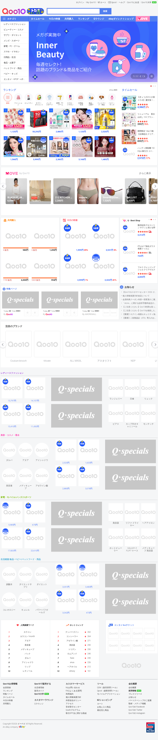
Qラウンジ (38, 704)
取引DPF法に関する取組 (76, 713)
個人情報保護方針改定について (136, 296)
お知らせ (129, 287)
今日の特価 (72, 220)
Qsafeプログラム (73, 710)
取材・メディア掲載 (137, 703)
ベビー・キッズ (11, 74)
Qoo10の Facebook (137, 707)
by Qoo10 (25, 173)
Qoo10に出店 (133, 2)
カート (103, 2)
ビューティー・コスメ (14, 29)
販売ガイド (39, 691)
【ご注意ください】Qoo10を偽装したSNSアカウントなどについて (140, 310)
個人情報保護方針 (73, 697)
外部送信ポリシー (73, 700)
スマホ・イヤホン (12, 51)
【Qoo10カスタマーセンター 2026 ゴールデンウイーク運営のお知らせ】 (140, 292)
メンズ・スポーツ (12, 40)
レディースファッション (14, 24)
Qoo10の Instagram (137, 713)
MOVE (12, 173)
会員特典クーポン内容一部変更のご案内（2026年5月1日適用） (140, 299)
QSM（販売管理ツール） (108, 687)
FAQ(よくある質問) (74, 691)
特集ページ (11, 289)
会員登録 (7, 687)
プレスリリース (135, 694)
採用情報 (132, 691)
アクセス (69, 703)
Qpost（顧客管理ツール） (108, 691)
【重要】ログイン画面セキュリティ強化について (140, 314)
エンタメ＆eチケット (124, 625)
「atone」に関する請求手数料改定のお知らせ (140, 303)
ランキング (9, 89)
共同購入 (12, 220)
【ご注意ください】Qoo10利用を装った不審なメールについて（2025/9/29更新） (140, 307)
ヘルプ (122, 2)
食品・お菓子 (10, 62)
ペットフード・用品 (13, 68)
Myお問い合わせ (73, 687)
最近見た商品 (103, 710)
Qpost (114, 2)
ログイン (80, 2)
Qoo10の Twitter (135, 710)
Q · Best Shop (134, 220)
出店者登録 (39, 687)
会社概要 (132, 687)
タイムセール (129, 89)
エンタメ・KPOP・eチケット (16, 79)
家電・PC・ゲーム (12, 46)
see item (118, 381)
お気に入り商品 (104, 707)
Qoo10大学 (146, 2)
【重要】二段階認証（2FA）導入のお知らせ (140, 318)
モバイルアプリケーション (108, 694)
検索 (105, 11)
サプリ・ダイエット (13, 35)
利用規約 (69, 694)
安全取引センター (73, 707)
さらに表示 (113, 90)
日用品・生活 (10, 57)
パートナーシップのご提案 (140, 700)
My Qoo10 (91, 2)
